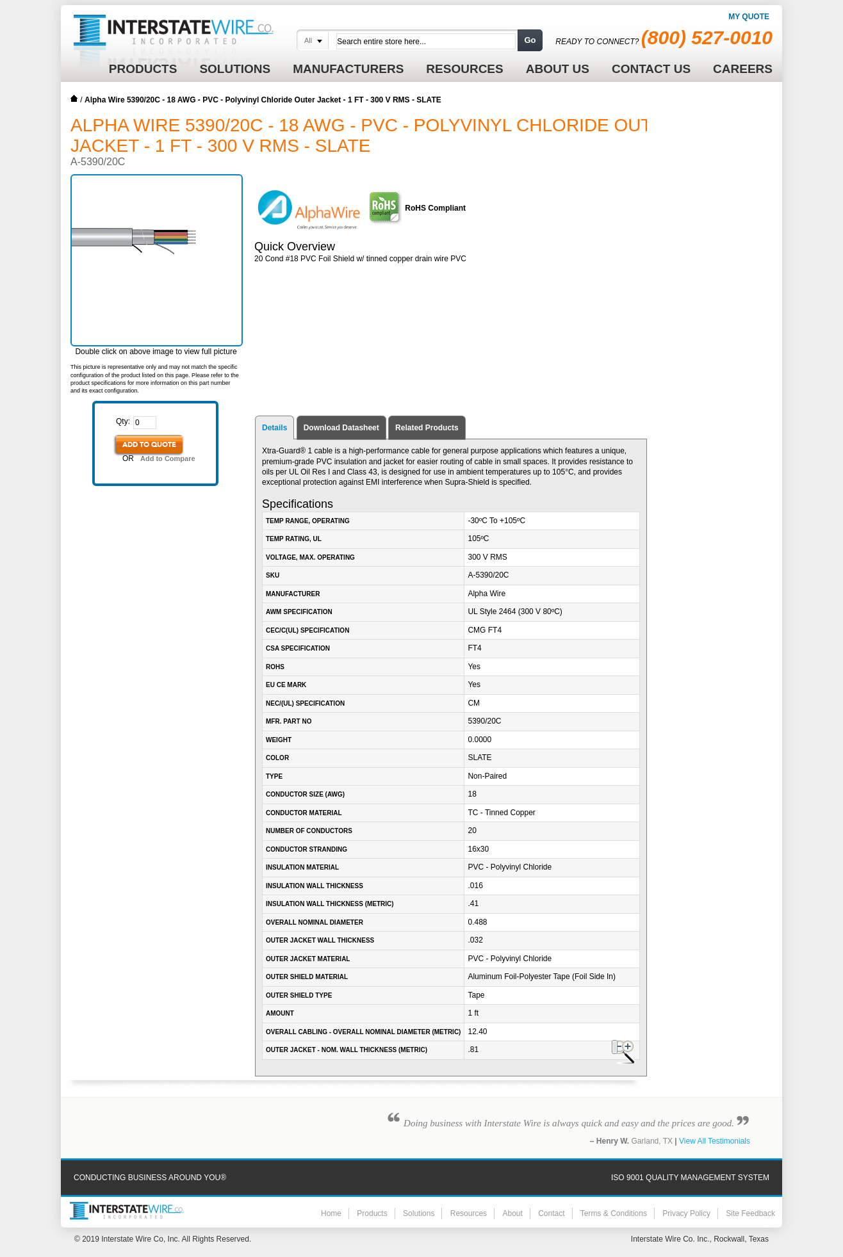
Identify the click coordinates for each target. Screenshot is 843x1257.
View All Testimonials (714, 1141)
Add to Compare (167, 458)
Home (74, 98)
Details (274, 427)
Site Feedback (750, 1213)
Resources (468, 1213)
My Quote (748, 16)
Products (372, 1213)
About (512, 1213)
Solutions (418, 1213)
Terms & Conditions (613, 1213)
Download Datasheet (341, 427)
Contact (551, 1213)
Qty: (123, 421)
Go (530, 40)
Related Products (427, 427)
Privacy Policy (686, 1213)
